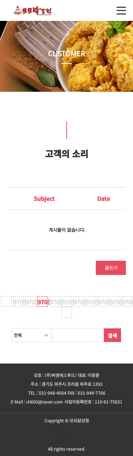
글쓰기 (111, 267)
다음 (66, 312)
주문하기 (66, 435)
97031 (18, 302)
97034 (55, 302)
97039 (115, 302)
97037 (91, 302)
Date (103, 198)
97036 (79, 302)
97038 (103, 302)
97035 (67, 302)
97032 (31, 302)
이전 (6, 301)
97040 (127, 302)
